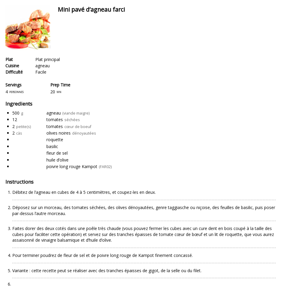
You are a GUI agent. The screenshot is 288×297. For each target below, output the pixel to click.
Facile (40, 72)
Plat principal (47, 59)
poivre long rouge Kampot (71, 166)
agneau (42, 65)
